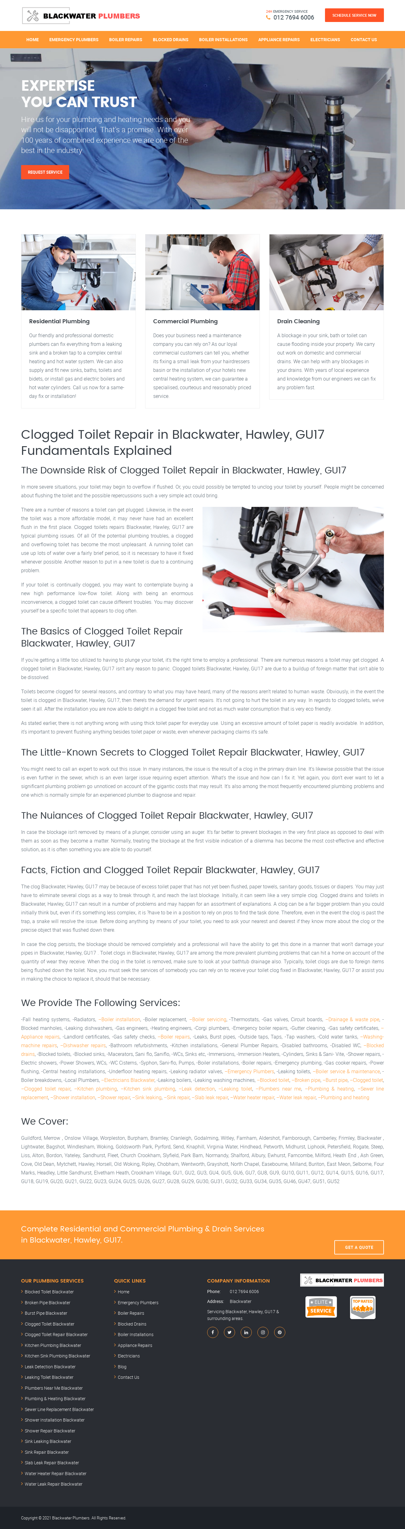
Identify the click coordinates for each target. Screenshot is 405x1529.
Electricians (325, 39)
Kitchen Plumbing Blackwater (53, 1345)
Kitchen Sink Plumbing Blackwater (57, 1356)
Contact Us (364, 39)
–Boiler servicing (207, 1019)
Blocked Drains (171, 39)
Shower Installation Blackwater (55, 1420)
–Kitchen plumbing (95, 1088)
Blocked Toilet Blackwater (49, 1292)
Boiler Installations (223, 39)
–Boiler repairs (174, 1036)
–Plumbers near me (278, 1088)
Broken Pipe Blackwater (47, 1302)
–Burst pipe (335, 1080)
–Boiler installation (119, 1019)
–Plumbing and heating (343, 1097)
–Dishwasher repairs (83, 1045)
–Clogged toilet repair (45, 1088)
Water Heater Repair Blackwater (56, 1473)
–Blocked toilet (273, 1080)
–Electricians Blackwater (127, 1080)
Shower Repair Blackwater (50, 1431)
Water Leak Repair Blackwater (53, 1484)
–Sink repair (176, 1097)
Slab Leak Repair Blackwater (52, 1463)
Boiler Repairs (125, 39)
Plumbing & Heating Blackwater (55, 1398)
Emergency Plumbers (74, 39)
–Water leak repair (296, 1097)
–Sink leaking (147, 1097)
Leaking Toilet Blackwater (49, 1377)
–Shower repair (113, 1097)
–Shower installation (72, 1097)
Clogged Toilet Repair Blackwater (56, 1334)
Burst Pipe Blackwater (46, 1313)
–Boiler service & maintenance (346, 1071)
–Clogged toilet (366, 1080)
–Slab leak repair (210, 1097)
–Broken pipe (306, 1080)
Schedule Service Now (354, 15)
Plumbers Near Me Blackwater (54, 1388)
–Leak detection (197, 1088)
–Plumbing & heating (329, 1088)
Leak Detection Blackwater (50, 1367)
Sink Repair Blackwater (47, 1452)
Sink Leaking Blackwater (48, 1441)
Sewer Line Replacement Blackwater (59, 1409)
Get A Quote (359, 1235)
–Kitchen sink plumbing (148, 1088)
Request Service (45, 172)
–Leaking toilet (235, 1088)
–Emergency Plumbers (249, 1071)
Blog (122, 1367)
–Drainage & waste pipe (352, 1019)
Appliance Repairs (279, 39)
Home (32, 39)
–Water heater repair (252, 1097)
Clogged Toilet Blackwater (49, 1324)
